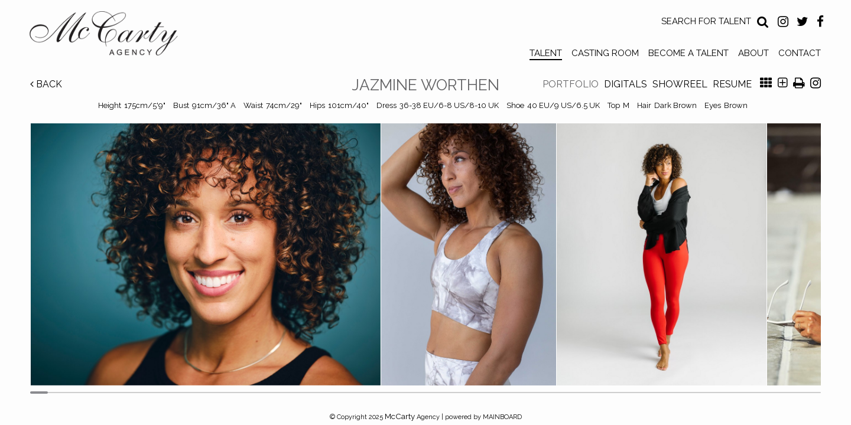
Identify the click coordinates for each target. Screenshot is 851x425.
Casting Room (605, 53)
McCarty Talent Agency (112, 36)
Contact (799, 53)
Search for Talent (706, 21)
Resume (732, 84)
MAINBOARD (502, 417)
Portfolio (571, 84)
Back (46, 84)
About (753, 53)
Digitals (625, 84)
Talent (546, 53)
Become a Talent (688, 53)
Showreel (679, 84)
